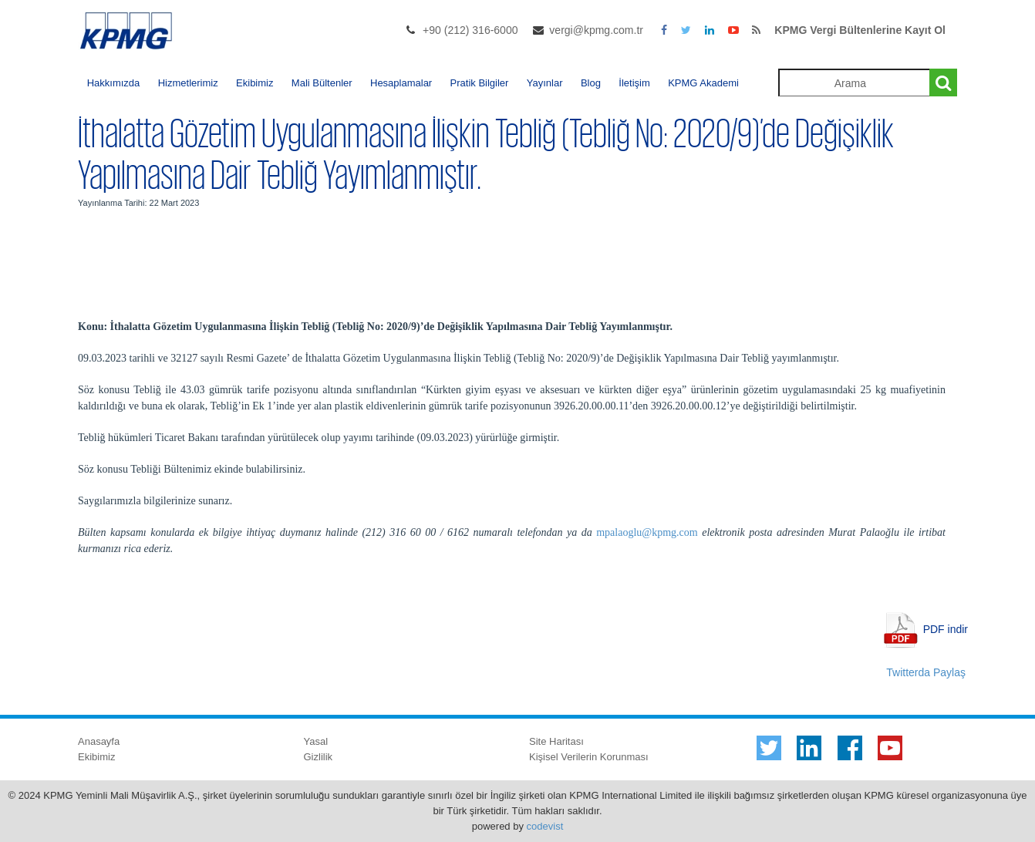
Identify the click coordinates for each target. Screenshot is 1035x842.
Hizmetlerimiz (188, 83)
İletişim (634, 83)
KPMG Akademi (703, 83)
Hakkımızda (113, 83)
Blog (591, 83)
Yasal (316, 741)
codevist (545, 826)
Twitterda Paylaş (926, 672)
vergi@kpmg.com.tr (596, 30)
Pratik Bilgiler (479, 83)
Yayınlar (545, 83)
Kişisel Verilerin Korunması (589, 757)
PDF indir (945, 628)
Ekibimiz (254, 83)
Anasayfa (99, 741)
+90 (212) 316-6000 (470, 30)
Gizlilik (318, 757)
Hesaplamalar (401, 83)
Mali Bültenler (322, 83)
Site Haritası (556, 741)
